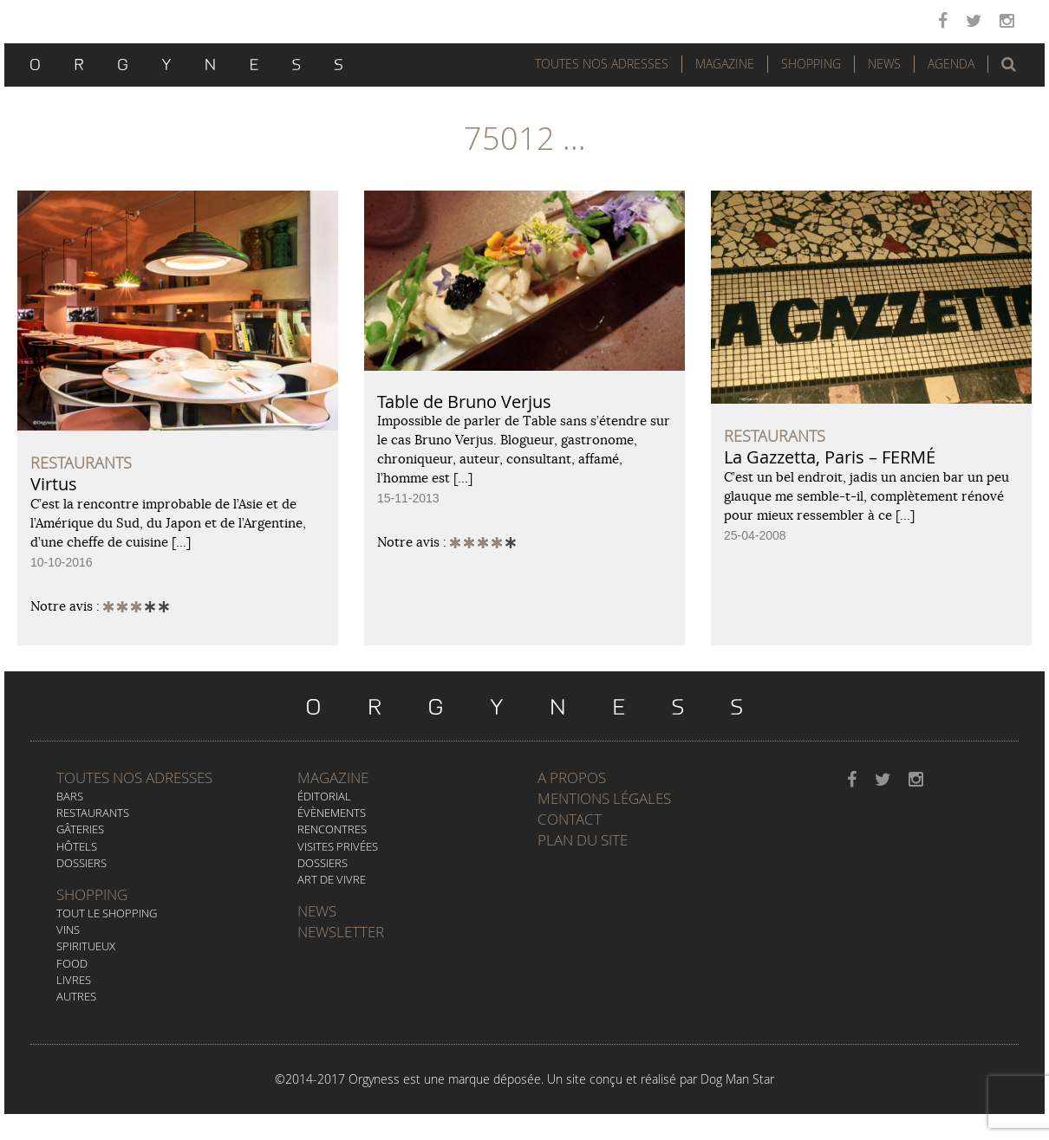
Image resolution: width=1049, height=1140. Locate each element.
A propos (572, 777)
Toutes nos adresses (134, 777)
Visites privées (337, 846)
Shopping (811, 63)
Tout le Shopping (106, 913)
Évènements (331, 812)
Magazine (724, 63)
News (884, 63)
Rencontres (332, 829)
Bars (69, 796)
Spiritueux (85, 946)
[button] (1008, 64)
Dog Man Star (737, 1079)
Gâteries (80, 829)
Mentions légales (604, 798)
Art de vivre (331, 879)
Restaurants (92, 812)
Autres (76, 996)
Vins (68, 929)
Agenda (951, 63)
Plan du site (583, 840)
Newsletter (340, 932)
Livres (73, 980)
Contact (570, 819)
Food (72, 963)
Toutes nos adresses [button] (601, 63)
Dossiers (81, 863)
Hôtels (76, 846)
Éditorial (324, 796)
